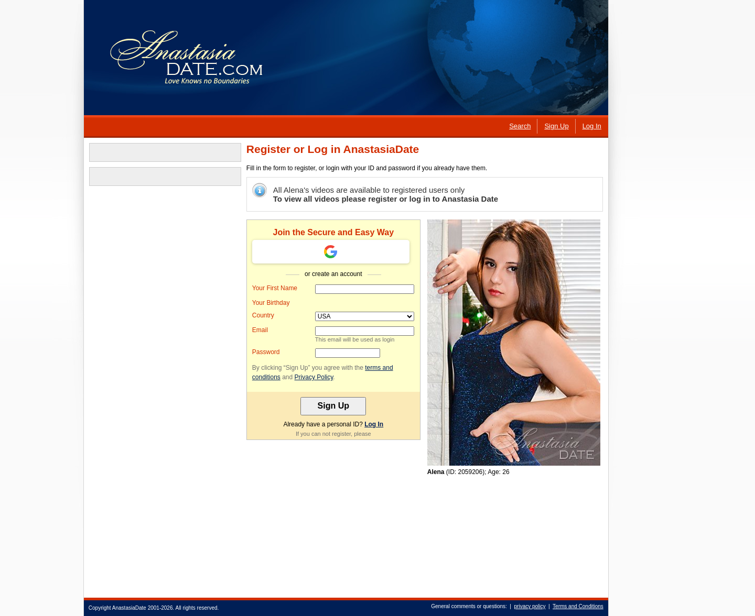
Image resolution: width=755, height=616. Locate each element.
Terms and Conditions (577, 606)
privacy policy (529, 606)
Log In (373, 424)
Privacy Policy (313, 377)
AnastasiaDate (129, 608)
